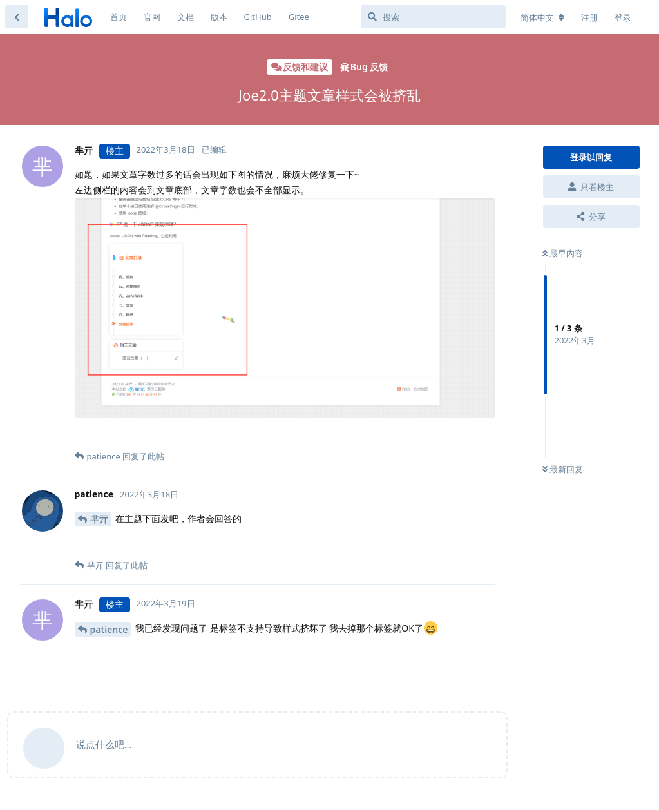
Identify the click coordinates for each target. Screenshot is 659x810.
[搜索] (433, 16)
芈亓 (99, 519)
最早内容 (562, 253)
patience (109, 629)
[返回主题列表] (16, 16)
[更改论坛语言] (542, 17)
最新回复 (562, 469)
